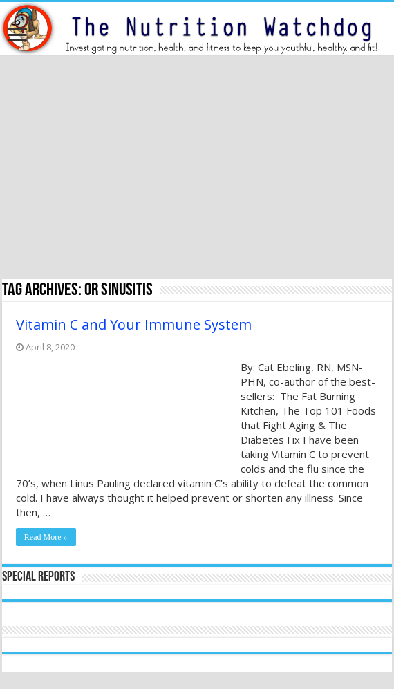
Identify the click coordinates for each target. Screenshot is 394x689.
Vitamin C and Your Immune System (134, 324)
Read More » (46, 537)
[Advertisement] (197, 168)
